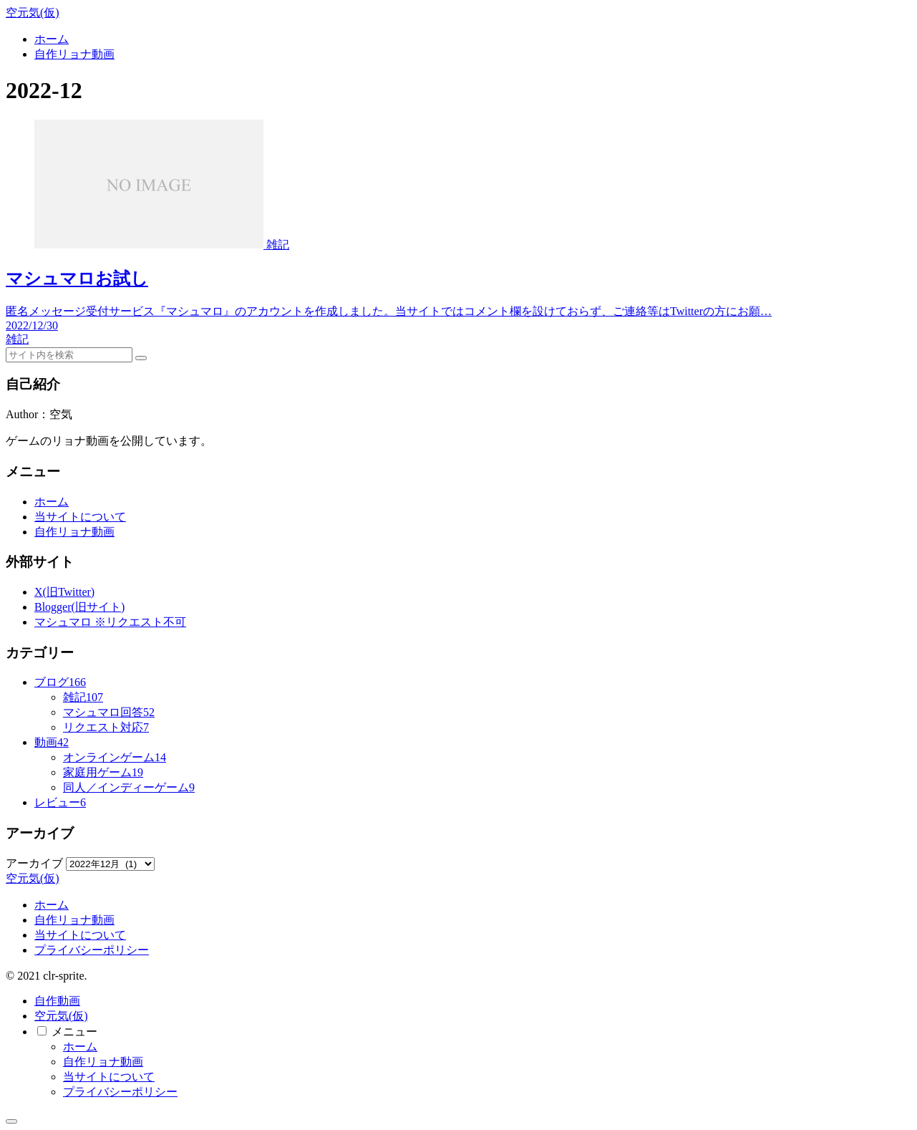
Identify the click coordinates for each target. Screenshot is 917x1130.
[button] (141, 358)
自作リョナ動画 (74, 532)
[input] (69, 354)
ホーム (51, 502)
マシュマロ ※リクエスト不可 (110, 622)
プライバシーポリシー (91, 950)
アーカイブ (34, 863)
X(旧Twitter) (64, 592)
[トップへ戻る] (11, 1121)
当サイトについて (80, 517)
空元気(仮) (61, 1016)
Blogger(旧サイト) (79, 607)
